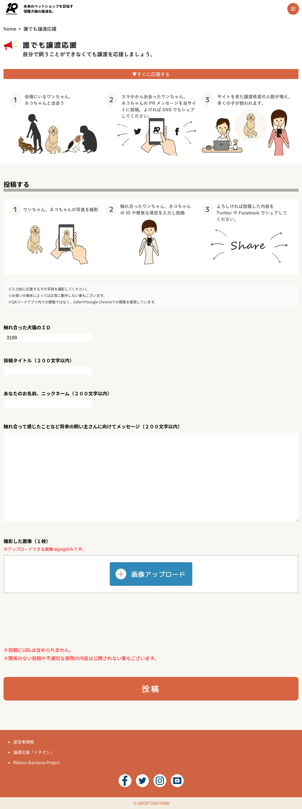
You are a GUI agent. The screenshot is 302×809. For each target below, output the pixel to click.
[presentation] (48, 619)
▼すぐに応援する (151, 74)
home (10, 28)
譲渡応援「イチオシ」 (34, 752)
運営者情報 (23, 742)
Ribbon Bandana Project (36, 762)
